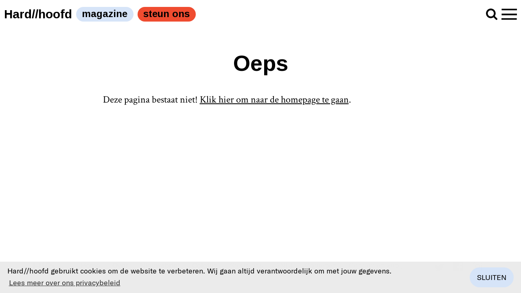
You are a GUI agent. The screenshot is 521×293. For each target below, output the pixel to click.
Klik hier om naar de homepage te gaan (274, 99)
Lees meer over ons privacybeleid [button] (64, 282)
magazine (104, 13)
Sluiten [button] (491, 277)
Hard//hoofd (38, 14)
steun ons (166, 13)
